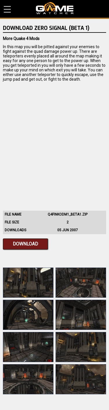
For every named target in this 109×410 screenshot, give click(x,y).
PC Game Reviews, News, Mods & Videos (55, 8)
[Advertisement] (54, 144)
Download (25, 244)
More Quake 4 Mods (21, 38)
